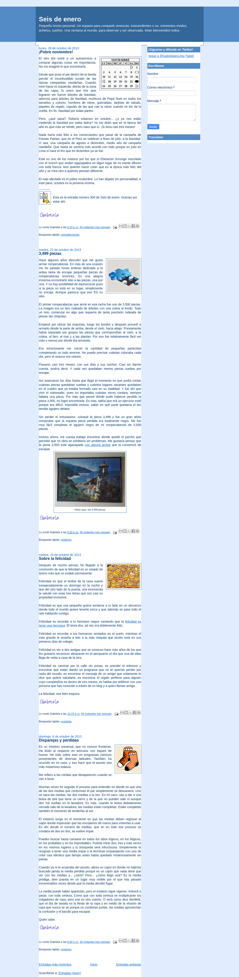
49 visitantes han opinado (96, 714)
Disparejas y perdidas (59, 740)
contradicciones (70, 234)
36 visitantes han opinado (95, 532)
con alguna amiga (97, 445)
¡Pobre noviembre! (56, 52)
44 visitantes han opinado (95, 227)
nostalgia (66, 721)
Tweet (189, 56)
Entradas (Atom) (69, 973)
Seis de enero (60, 19)
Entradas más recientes (55, 964)
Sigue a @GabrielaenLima (166, 56)
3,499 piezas (50, 253)
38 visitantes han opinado (95, 942)
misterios (66, 539)
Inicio (93, 964)
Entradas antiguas (128, 964)
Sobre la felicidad (55, 558)
